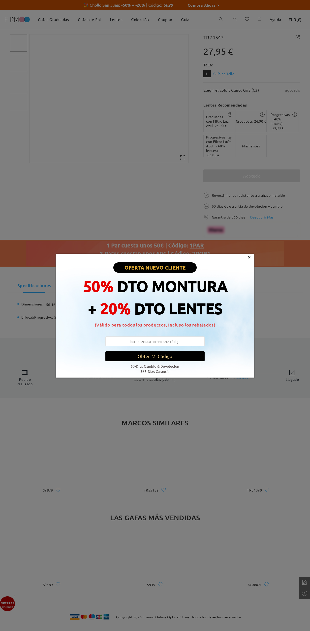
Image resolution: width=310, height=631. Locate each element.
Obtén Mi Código (155, 356)
